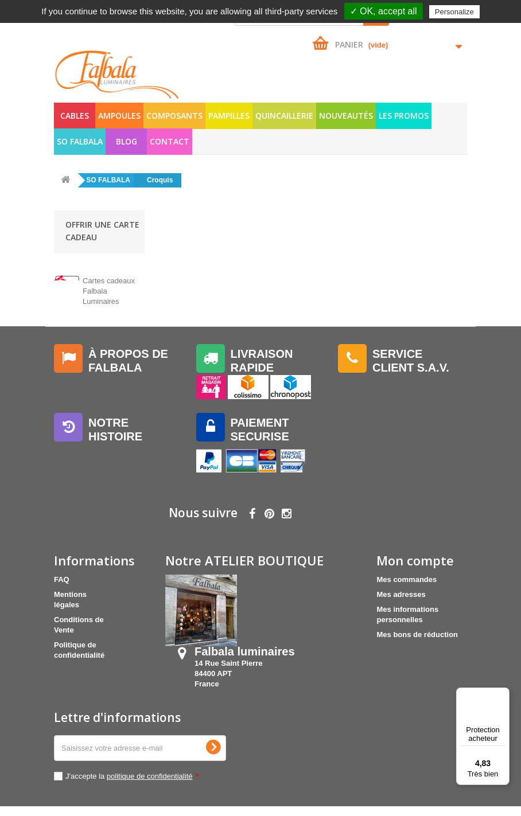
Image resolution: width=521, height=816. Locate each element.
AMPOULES (119, 115)
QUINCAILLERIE (284, 115)
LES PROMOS (404, 115)
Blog (126, 141)
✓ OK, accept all (383, 11)
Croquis (160, 180)
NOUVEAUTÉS (346, 115)
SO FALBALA (80, 141)
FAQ (61, 587)
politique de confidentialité (150, 786)
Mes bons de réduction (417, 642)
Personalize (454, 11)
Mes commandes (406, 587)
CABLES (74, 115)
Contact (169, 141)
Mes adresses (400, 602)
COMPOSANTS (174, 115)
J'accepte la (132, 786)
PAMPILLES (229, 115)
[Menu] (503, 694)
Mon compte (415, 567)
